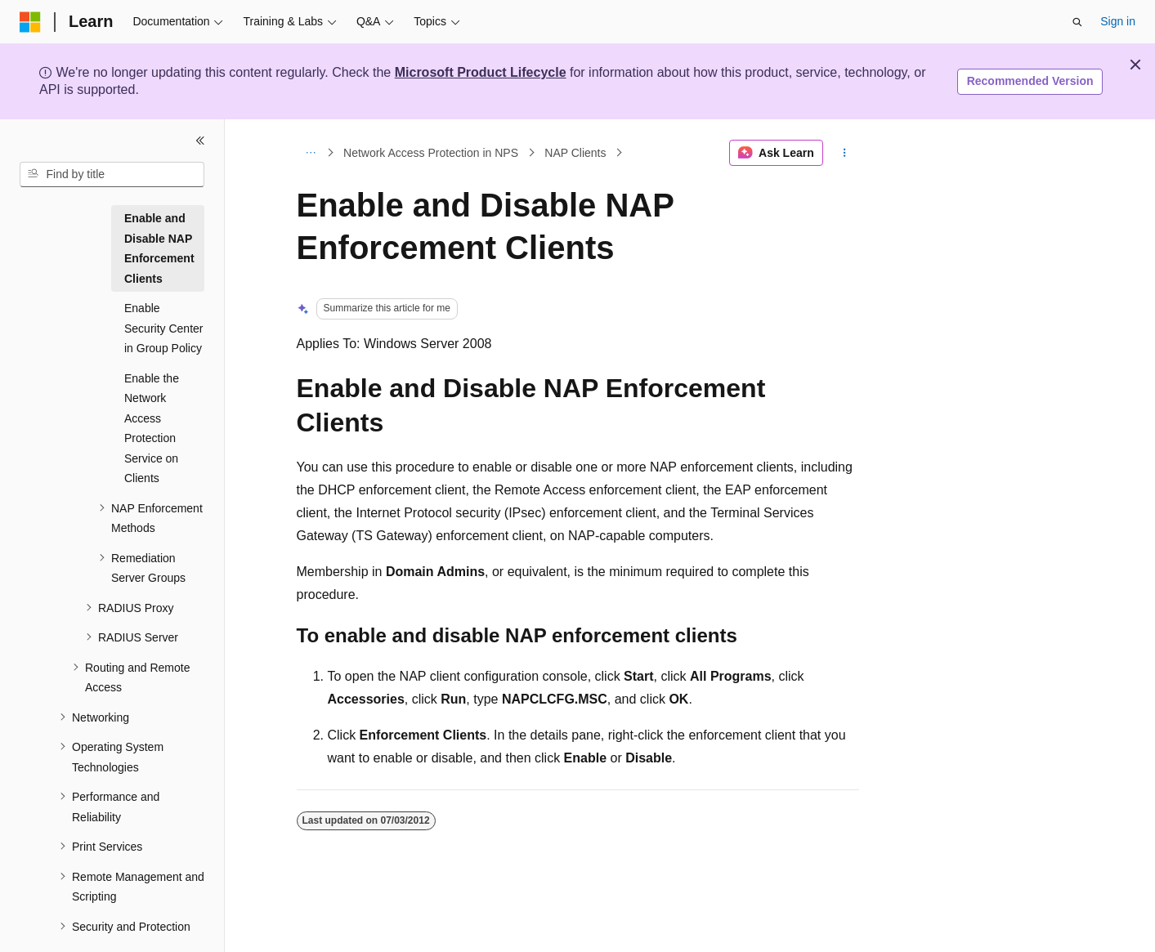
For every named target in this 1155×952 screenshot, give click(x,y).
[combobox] (112, 175)
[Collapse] (200, 140)
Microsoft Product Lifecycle (480, 72)
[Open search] (1077, 22)
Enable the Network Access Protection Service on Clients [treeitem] (151, 428)
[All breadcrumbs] (311, 153)
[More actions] (844, 153)
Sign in (1117, 21)
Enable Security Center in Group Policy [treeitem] (163, 328)
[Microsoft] (30, 22)
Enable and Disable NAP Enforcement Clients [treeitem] (159, 248)
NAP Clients (575, 152)
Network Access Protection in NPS (430, 152)
